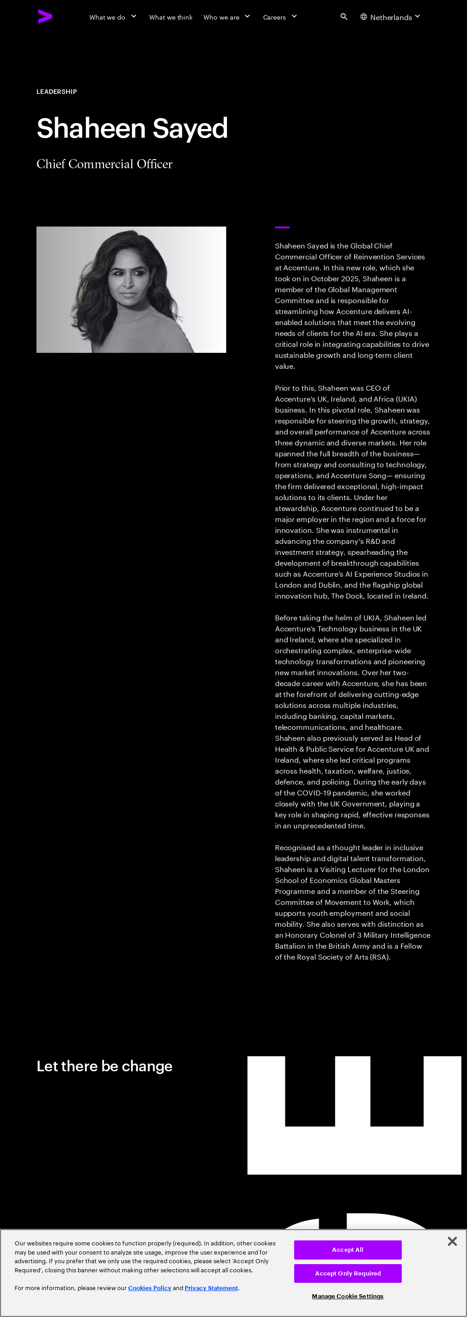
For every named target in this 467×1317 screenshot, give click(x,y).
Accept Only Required (348, 1273)
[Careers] (281, 16)
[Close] (452, 1241)
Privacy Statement (211, 1288)
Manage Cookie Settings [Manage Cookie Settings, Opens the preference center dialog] (348, 1296)
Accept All (347, 1250)
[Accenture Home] (45, 16)
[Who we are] (227, 16)
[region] (233, 1273)
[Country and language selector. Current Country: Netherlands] (391, 16)
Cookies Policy (149, 1288)
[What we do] (114, 16)
